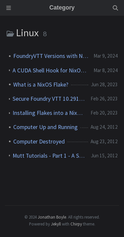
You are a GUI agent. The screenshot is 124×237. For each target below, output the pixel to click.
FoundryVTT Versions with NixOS (50, 56)
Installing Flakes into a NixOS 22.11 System (49, 113)
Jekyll (56, 223)
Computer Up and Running (45, 127)
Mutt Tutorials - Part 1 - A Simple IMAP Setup (49, 155)
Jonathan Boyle (52, 217)
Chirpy (76, 223)
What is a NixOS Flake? (40, 84)
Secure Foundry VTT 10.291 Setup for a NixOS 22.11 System (49, 98)
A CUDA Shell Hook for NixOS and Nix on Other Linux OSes (50, 70)
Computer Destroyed (39, 141)
